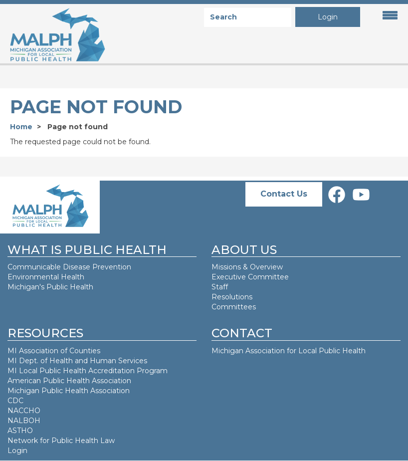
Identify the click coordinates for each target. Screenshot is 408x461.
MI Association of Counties (53, 350)
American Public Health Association (69, 380)
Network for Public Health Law (61, 440)
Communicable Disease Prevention (69, 266)
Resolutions (231, 296)
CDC (15, 400)
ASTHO (20, 430)
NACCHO (23, 410)
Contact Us (283, 194)
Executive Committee (250, 276)
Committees (233, 306)
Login (328, 16)
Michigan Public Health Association (68, 390)
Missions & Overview (247, 266)
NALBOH (23, 420)
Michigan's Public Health (51, 286)
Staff (219, 286)
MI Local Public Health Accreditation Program (87, 370)
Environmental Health (45, 276)
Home (21, 126)
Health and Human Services (98, 360)
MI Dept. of (28, 360)
